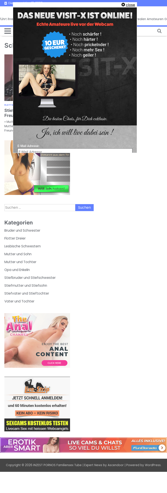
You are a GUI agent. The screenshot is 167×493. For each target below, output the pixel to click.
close (130, 4)
